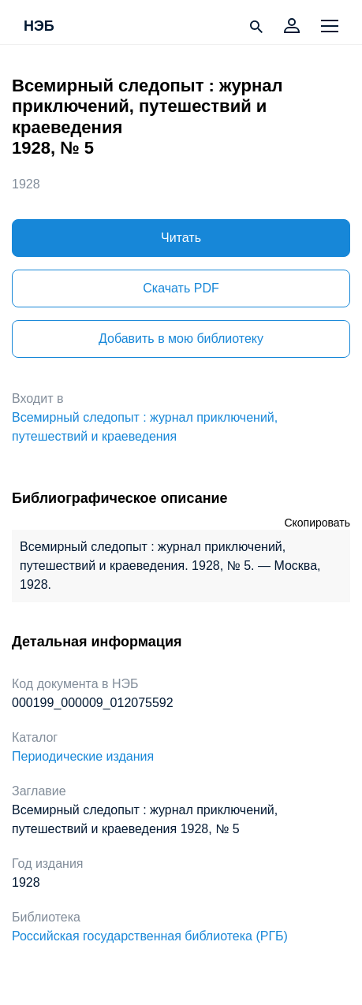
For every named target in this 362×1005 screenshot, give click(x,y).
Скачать (180, 288)
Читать (181, 237)
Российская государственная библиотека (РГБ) (150, 936)
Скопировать (317, 522)
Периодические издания (83, 756)
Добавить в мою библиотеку (181, 338)
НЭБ (39, 27)
